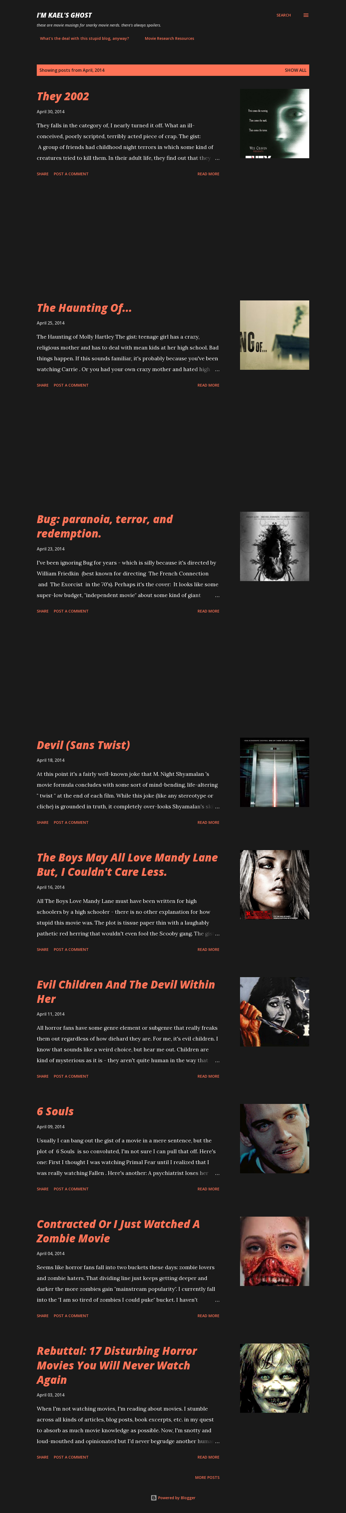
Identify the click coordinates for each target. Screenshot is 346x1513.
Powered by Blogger (173, 1497)
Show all (296, 70)
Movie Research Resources (166, 38)
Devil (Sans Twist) (83, 744)
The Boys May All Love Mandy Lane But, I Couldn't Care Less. (127, 864)
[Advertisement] (128, 239)
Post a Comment (71, 173)
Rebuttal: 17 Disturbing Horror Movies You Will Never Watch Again (117, 1365)
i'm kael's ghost (64, 15)
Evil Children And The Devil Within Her (126, 991)
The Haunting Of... (84, 307)
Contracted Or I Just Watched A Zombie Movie (118, 1231)
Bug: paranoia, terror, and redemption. (105, 526)
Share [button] (43, 173)
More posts (207, 1477)
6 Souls (55, 1111)
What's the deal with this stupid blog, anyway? (81, 38)
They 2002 (63, 96)
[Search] (284, 15)
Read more (208, 173)
